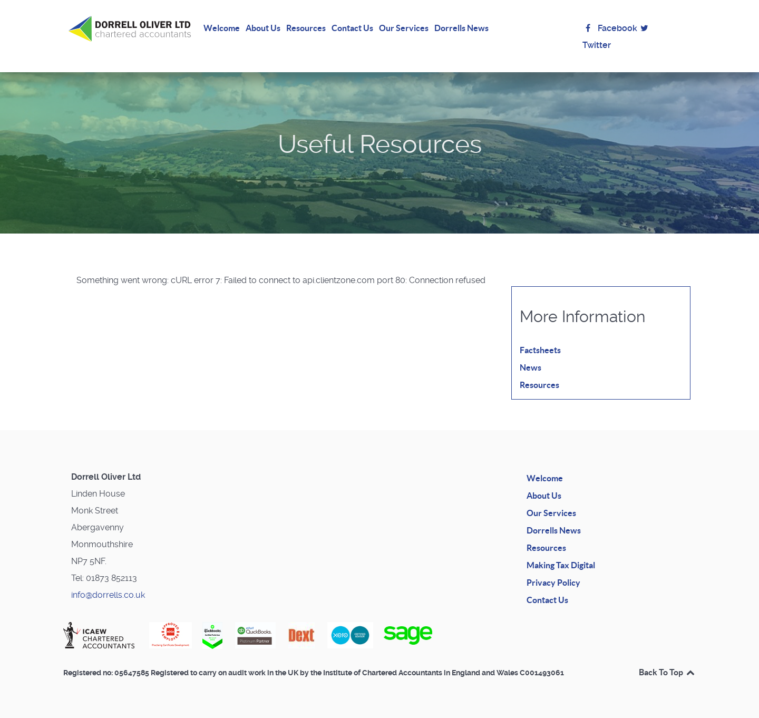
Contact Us (547, 600)
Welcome (545, 478)
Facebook (609, 28)
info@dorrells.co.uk (108, 595)
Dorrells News (554, 530)
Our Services (551, 513)
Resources (539, 385)
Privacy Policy (553, 582)
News (530, 367)
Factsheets (540, 350)
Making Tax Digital (561, 565)
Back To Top (667, 672)
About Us (544, 495)
